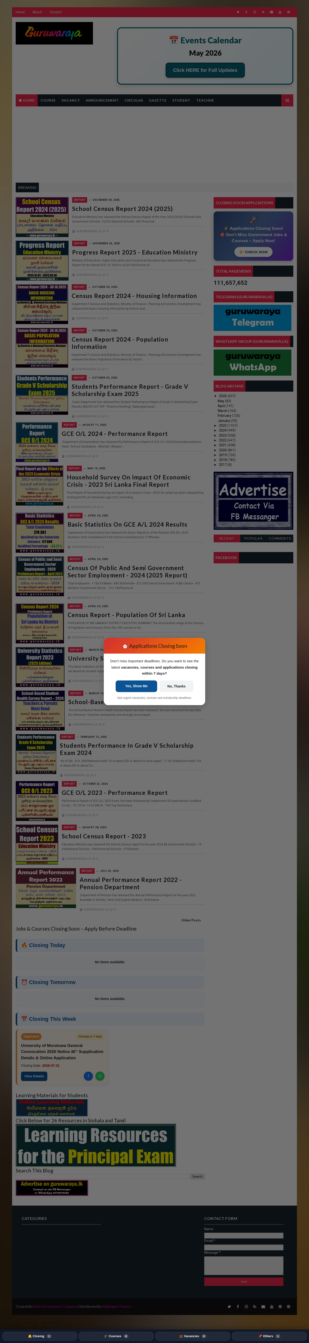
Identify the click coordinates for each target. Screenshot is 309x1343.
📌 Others (269, 1336)
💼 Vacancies (192, 1336)
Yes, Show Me (136, 686)
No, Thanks (176, 686)
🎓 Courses (116, 1336)
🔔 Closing (39, 1336)
